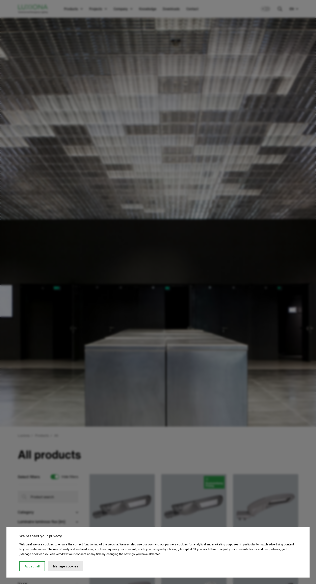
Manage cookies (65, 566)
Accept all (32, 566)
